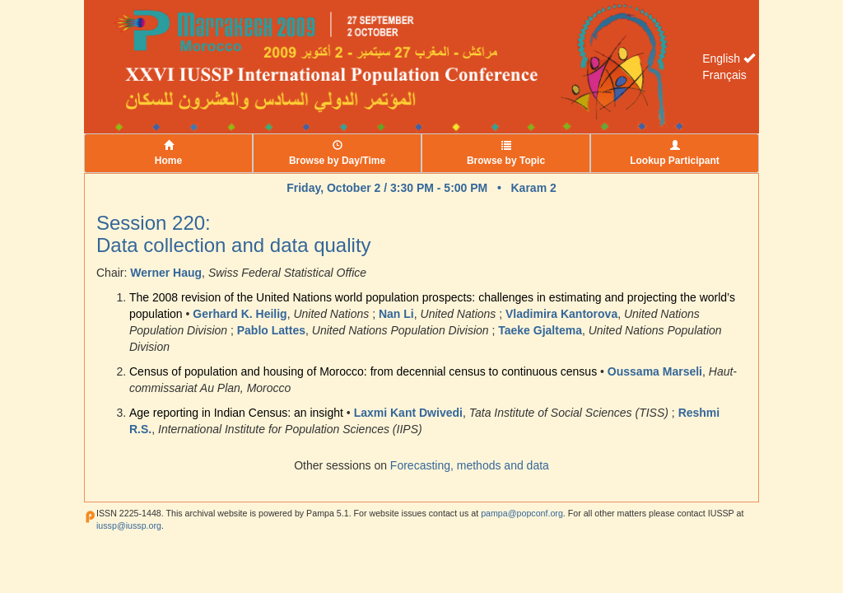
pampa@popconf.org (522, 513)
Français (724, 75)
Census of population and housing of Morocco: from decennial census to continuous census (363, 371)
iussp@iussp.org (128, 525)
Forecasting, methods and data (469, 465)
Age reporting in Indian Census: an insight (236, 412)
